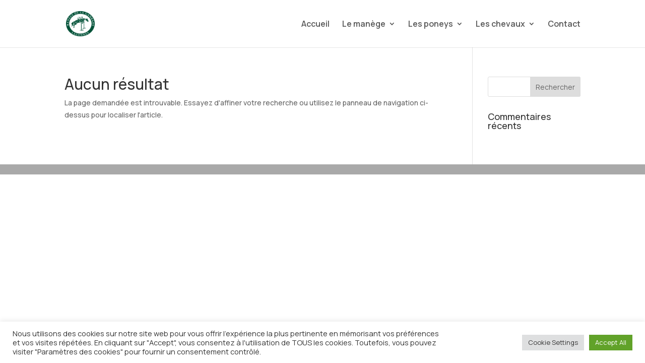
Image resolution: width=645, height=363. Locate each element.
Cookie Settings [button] (553, 342)
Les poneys (430, 24)
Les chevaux (500, 24)
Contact (564, 24)
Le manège (363, 24)
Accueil (315, 24)
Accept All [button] (610, 342)
